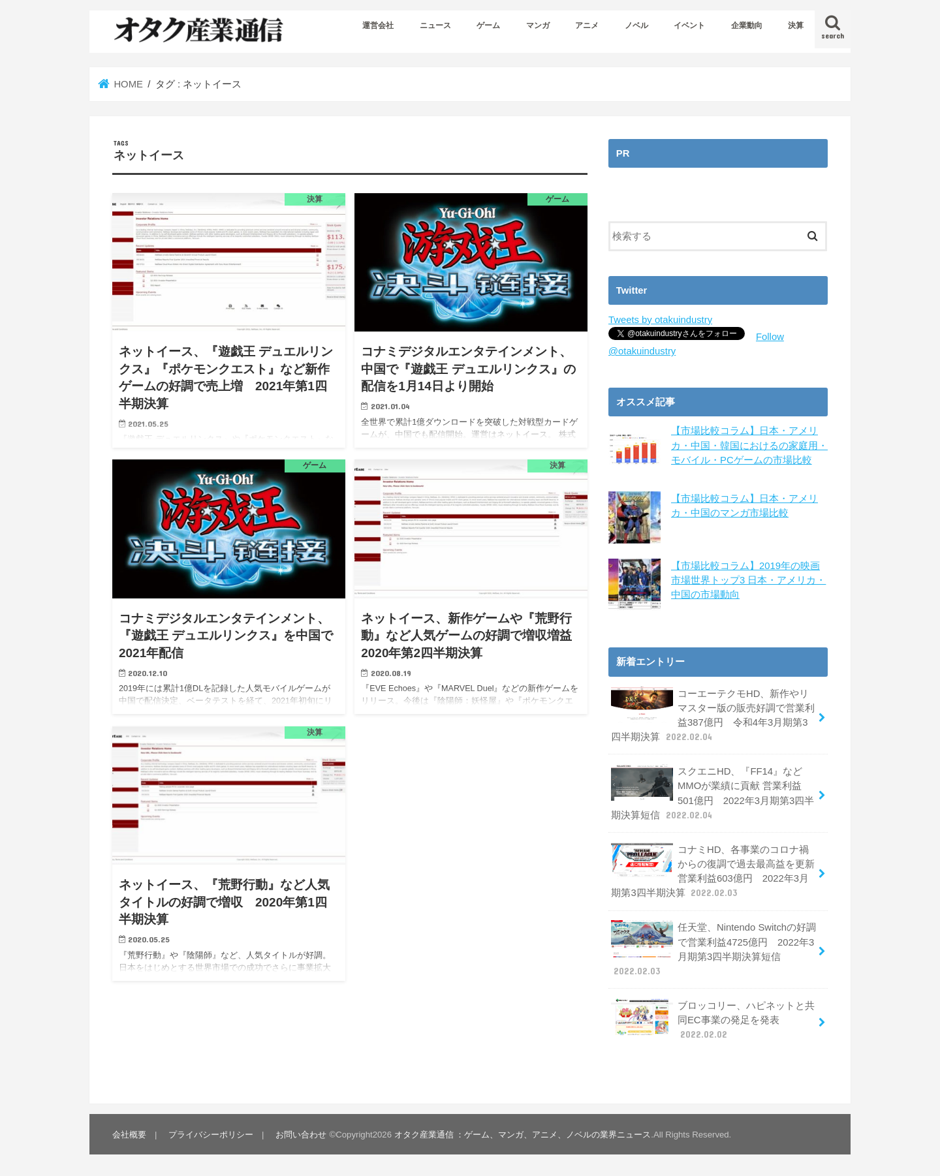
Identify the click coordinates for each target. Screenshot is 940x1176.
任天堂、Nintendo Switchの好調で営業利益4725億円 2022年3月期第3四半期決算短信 (713, 949)
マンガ (538, 25)
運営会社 (378, 25)
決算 (796, 25)
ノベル (636, 25)
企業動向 (746, 25)
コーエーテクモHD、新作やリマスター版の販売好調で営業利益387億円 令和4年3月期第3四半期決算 (713, 714)
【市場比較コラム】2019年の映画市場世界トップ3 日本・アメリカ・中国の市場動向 (748, 579)
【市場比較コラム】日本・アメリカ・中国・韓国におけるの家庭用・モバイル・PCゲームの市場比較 (749, 445)
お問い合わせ (300, 1134)
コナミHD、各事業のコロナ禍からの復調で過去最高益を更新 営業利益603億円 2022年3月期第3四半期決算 (713, 870)
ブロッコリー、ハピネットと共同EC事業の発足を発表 (713, 1019)
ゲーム (488, 25)
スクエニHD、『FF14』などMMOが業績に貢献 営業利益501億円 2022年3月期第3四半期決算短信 (712, 793)
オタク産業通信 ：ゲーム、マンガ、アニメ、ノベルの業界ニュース (522, 1134)
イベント (689, 25)
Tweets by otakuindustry (660, 320)
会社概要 (129, 1134)
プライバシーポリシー (210, 1134)
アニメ (587, 25)
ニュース (435, 25)
